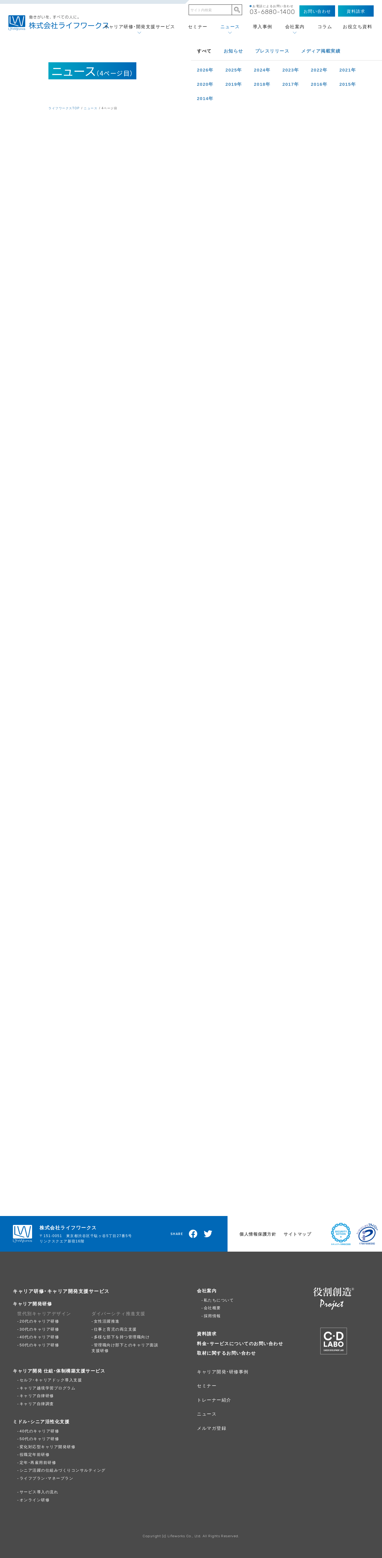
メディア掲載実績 (320, 51)
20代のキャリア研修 (39, 1321)
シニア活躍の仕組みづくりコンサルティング (63, 1470)
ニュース (230, 26)
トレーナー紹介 (214, 1399)
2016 (319, 84)
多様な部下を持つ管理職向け (122, 1337)
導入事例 (262, 26)
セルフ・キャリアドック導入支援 (51, 1380)
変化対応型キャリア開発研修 (48, 1446)
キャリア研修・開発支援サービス (139, 26)
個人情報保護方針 (257, 1234)
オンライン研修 (35, 1499)
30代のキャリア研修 (39, 1329)
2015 (347, 84)
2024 (262, 69)
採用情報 (212, 1315)
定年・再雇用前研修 (38, 1462)
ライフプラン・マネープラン (47, 1478)
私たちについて (219, 1300)
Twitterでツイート (208, 1234)
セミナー (198, 26)
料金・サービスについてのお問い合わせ (240, 1343)
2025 (233, 69)
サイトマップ (297, 1234)
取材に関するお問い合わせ (226, 1353)
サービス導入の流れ (39, 1491)
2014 (205, 98)
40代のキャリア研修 (39, 1337)
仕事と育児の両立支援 (115, 1329)
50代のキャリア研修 (39, 1345)
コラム (325, 26)
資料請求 (207, 1333)
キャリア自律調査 (37, 1403)
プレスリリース (272, 51)
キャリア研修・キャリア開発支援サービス (61, 1290)
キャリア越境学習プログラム (48, 1388)
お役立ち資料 (357, 26)
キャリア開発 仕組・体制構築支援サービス (59, 1370)
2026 (205, 69)
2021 (347, 69)
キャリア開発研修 (32, 1303)
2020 (205, 84)
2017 (290, 84)
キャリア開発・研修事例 (223, 1371)
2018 (262, 84)
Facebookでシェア (193, 1234)
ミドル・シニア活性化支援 (41, 1421)
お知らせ (233, 51)
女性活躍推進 (107, 1321)
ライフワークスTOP (64, 108)
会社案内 (295, 26)
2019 (233, 84)
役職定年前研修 (35, 1454)
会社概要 (212, 1307)
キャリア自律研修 (37, 1395)
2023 (290, 69)
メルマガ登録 (211, 1428)
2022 (319, 69)
